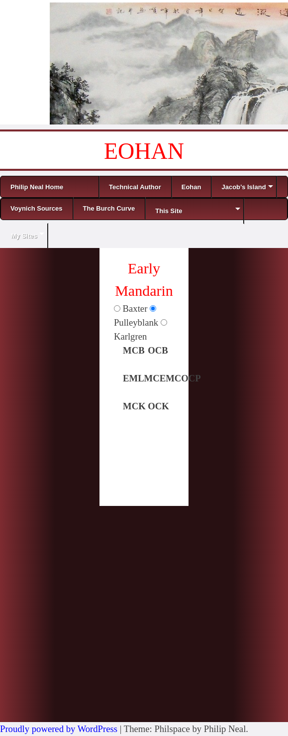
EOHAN (144, 151)
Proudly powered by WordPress (58, 729)
